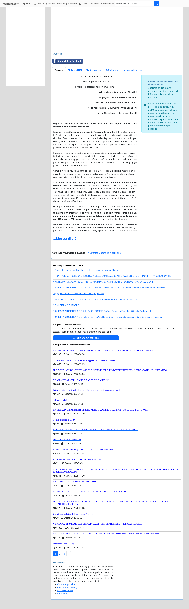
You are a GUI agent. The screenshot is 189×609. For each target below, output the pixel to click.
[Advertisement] (117, 30)
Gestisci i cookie (65, 590)
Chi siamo (62, 593)
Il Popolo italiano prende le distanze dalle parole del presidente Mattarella (87, 270)
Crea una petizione (44, 3)
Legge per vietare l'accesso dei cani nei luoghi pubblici (78, 293)
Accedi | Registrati (89, 3)
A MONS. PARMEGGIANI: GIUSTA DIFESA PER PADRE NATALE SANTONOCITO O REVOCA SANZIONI (103, 282)
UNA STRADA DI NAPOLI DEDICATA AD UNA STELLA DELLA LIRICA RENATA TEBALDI (95, 299)
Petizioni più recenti (67, 3)
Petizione (59, 69)
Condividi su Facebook (66, 61)
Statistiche (112, 69)
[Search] (134, 3)
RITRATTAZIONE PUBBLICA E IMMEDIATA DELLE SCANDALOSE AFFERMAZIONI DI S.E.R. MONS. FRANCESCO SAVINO (112, 276)
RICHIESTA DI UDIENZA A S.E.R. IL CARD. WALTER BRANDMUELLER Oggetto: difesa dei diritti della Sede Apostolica (109, 288)
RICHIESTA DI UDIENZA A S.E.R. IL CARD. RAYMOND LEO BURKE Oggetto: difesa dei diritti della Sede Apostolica (107, 317)
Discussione (93, 69)
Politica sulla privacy (133, 69)
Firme (75, 69)
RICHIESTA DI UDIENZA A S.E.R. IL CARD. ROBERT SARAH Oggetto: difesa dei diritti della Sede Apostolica (104, 311)
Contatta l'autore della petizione (104, 252)
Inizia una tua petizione (86, 337)
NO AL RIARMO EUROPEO (66, 305)
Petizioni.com (10, 3)
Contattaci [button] (106, 3)
